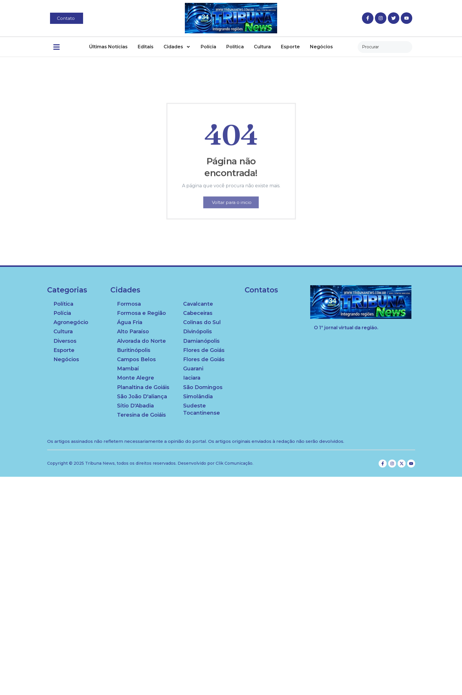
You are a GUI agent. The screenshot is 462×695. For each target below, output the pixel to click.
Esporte (290, 46)
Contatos (261, 290)
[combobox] (385, 47)
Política (235, 46)
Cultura (262, 46)
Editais (146, 46)
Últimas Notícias (108, 46)
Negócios (321, 46)
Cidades (177, 47)
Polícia (208, 46)
